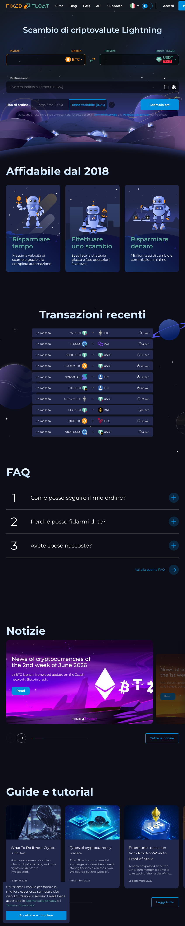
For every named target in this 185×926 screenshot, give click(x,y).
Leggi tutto (165, 901)
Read (20, 690)
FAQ (86, 6)
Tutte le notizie (162, 737)
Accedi (168, 6)
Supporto (114, 6)
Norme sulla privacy (41, 901)
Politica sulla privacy (136, 113)
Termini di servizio (105, 113)
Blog (73, 6)
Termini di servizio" (20, 905)
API (98, 6)
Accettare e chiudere (36, 915)
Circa (59, 6)
